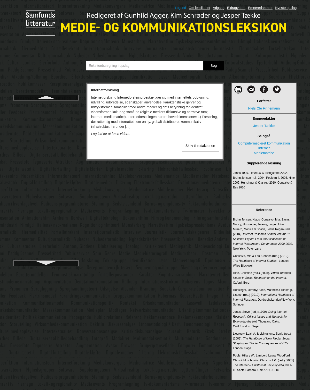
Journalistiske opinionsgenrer (46, 219)
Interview (46, 140)
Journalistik (46, 175)
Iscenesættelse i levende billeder (45, 158)
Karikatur (46, 245)
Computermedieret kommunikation (264, 143)
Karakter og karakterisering (46, 236)
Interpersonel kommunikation (46, 123)
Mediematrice (264, 153)
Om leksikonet (199, 8)
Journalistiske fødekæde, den (46, 193)
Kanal (46, 227)
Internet (264, 148)
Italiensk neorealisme (46, 166)
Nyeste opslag (286, 8)
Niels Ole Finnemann (264, 108)
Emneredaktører (260, 8)
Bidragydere (236, 8)
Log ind (180, 8)
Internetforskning (46, 105)
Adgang (219, 8)
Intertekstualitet (46, 131)
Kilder (46, 254)
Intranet (46, 149)
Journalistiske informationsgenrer (46, 210)
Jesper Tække (264, 126)
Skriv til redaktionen (200, 146)
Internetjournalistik (46, 114)
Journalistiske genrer (46, 201)
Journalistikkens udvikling (46, 184)
